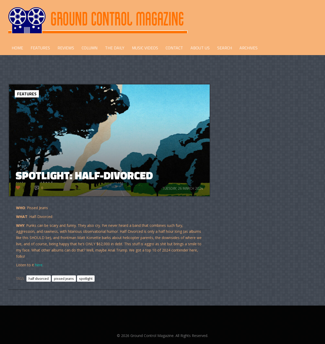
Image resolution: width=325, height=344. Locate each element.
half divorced (39, 278)
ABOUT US (200, 48)
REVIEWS (66, 48)
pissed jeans (64, 278)
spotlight (86, 278)
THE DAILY (114, 48)
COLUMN (89, 48)
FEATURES (40, 48)
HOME (17, 48)
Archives (248, 48)
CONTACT (174, 48)
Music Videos (145, 48)
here (39, 264)
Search (224, 48)
